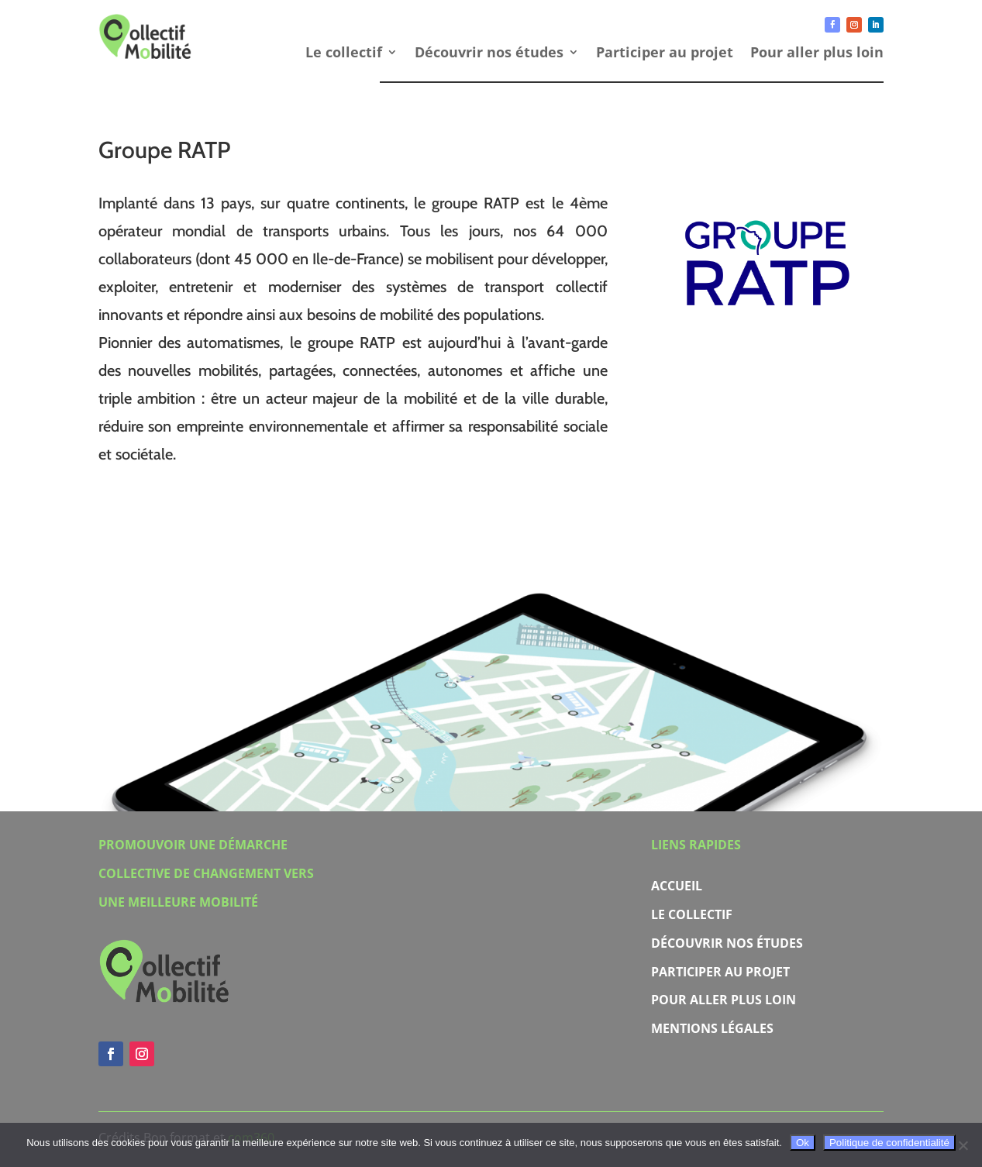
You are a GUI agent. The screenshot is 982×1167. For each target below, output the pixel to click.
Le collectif (343, 53)
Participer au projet (664, 53)
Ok (802, 1142)
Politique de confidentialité (889, 1142)
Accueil (676, 885)
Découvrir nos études (489, 53)
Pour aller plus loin (817, 53)
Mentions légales (712, 1028)
